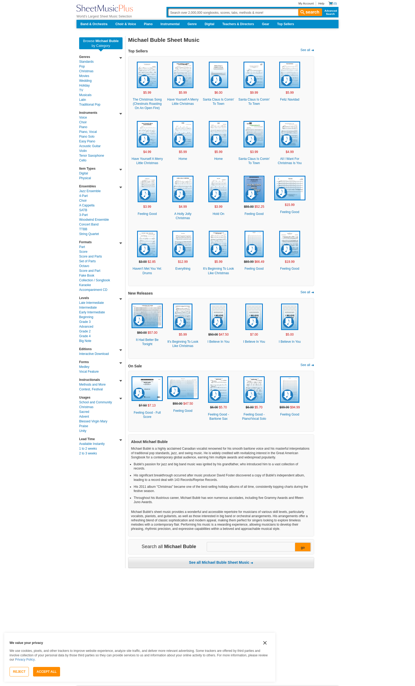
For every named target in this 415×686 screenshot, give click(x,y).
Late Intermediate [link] (91, 302)
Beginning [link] (86, 317)
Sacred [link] (84, 411)
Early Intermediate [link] (92, 312)
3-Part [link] (83, 214)
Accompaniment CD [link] (93, 289)
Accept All (47, 672)
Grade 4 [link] (85, 336)
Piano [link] (83, 127)
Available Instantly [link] (92, 443)
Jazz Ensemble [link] (90, 191)
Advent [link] (84, 416)
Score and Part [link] (89, 270)
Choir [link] (83, 122)
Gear (265, 24)
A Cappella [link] (86, 205)
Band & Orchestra (93, 24)
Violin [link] (83, 150)
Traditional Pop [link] (89, 104)
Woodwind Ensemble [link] (94, 219)
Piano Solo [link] (86, 136)
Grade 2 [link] (85, 331)
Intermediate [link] (88, 307)
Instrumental (170, 24)
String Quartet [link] (89, 234)
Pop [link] (82, 66)
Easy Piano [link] (87, 141)
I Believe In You (218, 342)
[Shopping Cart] (333, 3)
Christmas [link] (86, 71)
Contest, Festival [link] (91, 389)
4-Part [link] (83, 195)
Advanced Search (330, 12)
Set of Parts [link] (87, 261)
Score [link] (83, 251)
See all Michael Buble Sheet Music (219, 562)
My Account (306, 3)
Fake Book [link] (86, 275)
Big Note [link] (85, 340)
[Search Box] (245, 12)
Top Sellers (285, 24)
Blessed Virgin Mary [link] (93, 421)
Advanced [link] (86, 326)
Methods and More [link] (92, 384)
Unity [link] (82, 430)
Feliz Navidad (289, 99)
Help (321, 3)
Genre (192, 24)
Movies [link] (84, 76)
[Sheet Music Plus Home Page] (104, 8)
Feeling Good (147, 214)
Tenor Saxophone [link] (91, 155)
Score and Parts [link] (90, 256)
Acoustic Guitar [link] (90, 146)
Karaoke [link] (85, 285)
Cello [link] (82, 160)
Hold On (218, 214)
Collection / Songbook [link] (94, 280)
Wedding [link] (85, 80)
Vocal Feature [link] (89, 371)
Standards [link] (86, 61)
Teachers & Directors (238, 24)
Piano (148, 24)
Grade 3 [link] (85, 321)
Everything (183, 268)
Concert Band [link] (88, 224)
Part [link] (82, 247)
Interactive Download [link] (94, 353)
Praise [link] (83, 426)
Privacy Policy (25, 659)
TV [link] (81, 90)
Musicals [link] (85, 95)
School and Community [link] (95, 402)
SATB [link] (83, 210)
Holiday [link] (84, 85)
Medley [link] (84, 366)
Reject (19, 672)
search (310, 12)
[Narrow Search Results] (258, 547)
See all (305, 50)
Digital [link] (83, 173)
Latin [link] (82, 99)
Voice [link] (83, 117)
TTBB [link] (83, 229)
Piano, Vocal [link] (88, 131)
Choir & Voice (125, 24)
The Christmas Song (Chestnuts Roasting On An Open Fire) (147, 104)
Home (183, 159)
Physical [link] (85, 178)
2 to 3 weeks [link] (88, 453)
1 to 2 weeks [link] (88, 448)
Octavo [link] (84, 266)
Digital (209, 24)
